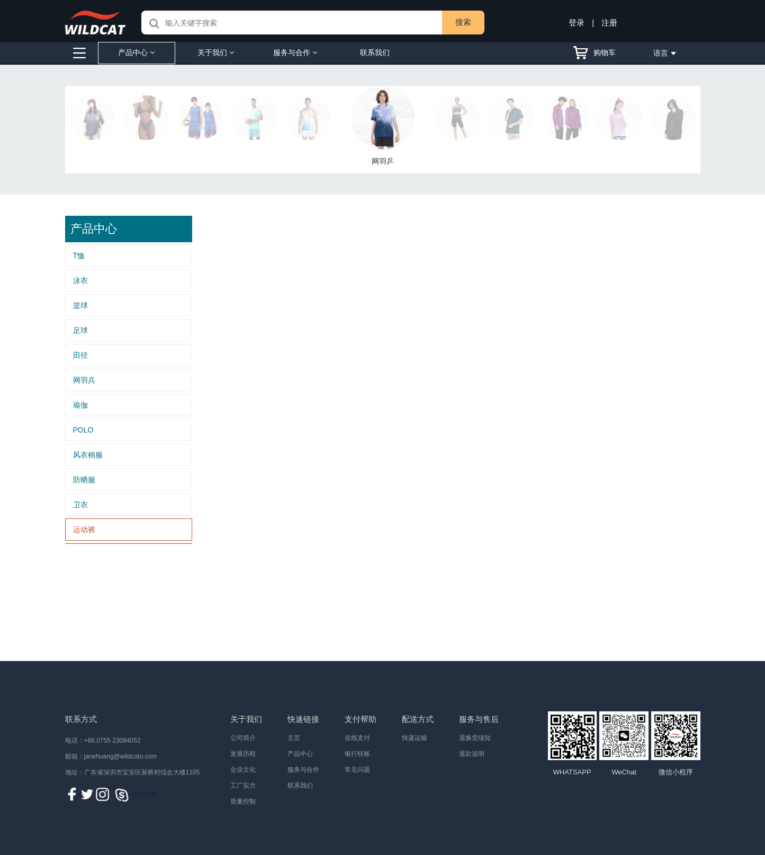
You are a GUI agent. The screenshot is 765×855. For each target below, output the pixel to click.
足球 (80, 330)
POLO (83, 430)
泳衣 (80, 280)
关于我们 (215, 53)
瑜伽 (80, 405)
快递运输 (414, 738)
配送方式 (418, 719)
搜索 (463, 22)
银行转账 (357, 753)
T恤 (79, 255)
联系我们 (375, 53)
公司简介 (243, 738)
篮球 (80, 305)
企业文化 (243, 769)
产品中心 (136, 53)
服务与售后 (479, 719)
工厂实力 (243, 785)
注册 (609, 22)
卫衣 (80, 504)
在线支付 (357, 738)
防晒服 (84, 479)
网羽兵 (84, 380)
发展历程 (243, 753)
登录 (576, 22)
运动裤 (84, 529)
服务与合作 (295, 53)
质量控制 (243, 801)
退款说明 (471, 753)
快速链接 (303, 719)
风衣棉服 (88, 455)
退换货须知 (475, 738)
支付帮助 (360, 719)
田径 (80, 355)
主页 (293, 738)
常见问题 (357, 769)
